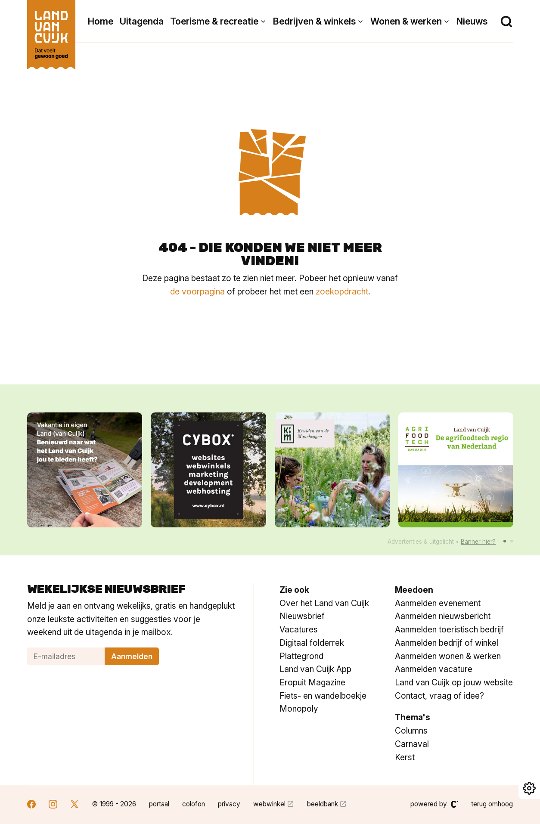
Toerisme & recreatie (214, 21)
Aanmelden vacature (433, 669)
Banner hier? (478, 541)
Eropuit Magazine (312, 682)
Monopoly (298, 708)
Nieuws (471, 21)
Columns (411, 730)
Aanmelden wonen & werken (448, 656)
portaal (159, 804)
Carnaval (412, 744)
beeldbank (322, 804)
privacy (229, 804)
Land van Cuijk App (315, 669)
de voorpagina (197, 291)
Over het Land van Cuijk (324, 603)
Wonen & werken (406, 21)
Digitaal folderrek (311, 643)
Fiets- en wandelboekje (322, 696)
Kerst (405, 757)
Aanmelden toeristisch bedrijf (449, 629)
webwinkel (269, 804)
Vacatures (298, 629)
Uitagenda (142, 21)
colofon (193, 804)
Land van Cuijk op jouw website (454, 682)
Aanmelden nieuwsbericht (442, 616)
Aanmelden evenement (438, 603)
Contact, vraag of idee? (439, 696)
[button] (504, 541)
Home (100, 21)
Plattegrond (301, 656)
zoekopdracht (342, 291)
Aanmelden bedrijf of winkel (446, 643)
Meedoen (414, 590)
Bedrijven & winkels (314, 21)
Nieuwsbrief (302, 616)
